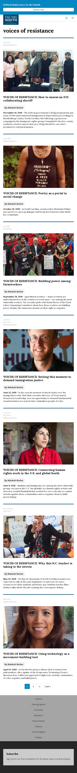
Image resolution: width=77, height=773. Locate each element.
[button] (72, 18)
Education (8, 509)
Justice (6, 226)
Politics (7, 42)
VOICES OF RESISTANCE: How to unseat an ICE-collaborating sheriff (36, 98)
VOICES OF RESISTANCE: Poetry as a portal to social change (35, 194)
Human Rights (38, 731)
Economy (7, 229)
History (38, 726)
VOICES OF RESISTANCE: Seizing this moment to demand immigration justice (37, 378)
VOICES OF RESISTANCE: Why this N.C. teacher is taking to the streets (37, 564)
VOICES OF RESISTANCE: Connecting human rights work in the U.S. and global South (34, 471)
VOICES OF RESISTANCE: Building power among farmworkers (37, 282)
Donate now (38, 9)
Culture (7, 139)
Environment (38, 720)
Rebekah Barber (15, 107)
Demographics (10, 45)
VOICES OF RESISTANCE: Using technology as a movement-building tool (36, 655)
